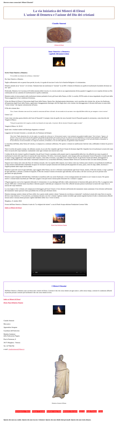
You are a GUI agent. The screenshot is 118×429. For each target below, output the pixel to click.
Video (100, 411)
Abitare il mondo (38, 411)
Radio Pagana (91, 411)
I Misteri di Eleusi (59, 45)
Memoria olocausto (70, 411)
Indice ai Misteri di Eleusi (13, 208)
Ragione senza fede (54, 411)
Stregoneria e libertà (22, 411)
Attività (82, 411)
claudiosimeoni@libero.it (16, 349)
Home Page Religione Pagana (59, 225)
